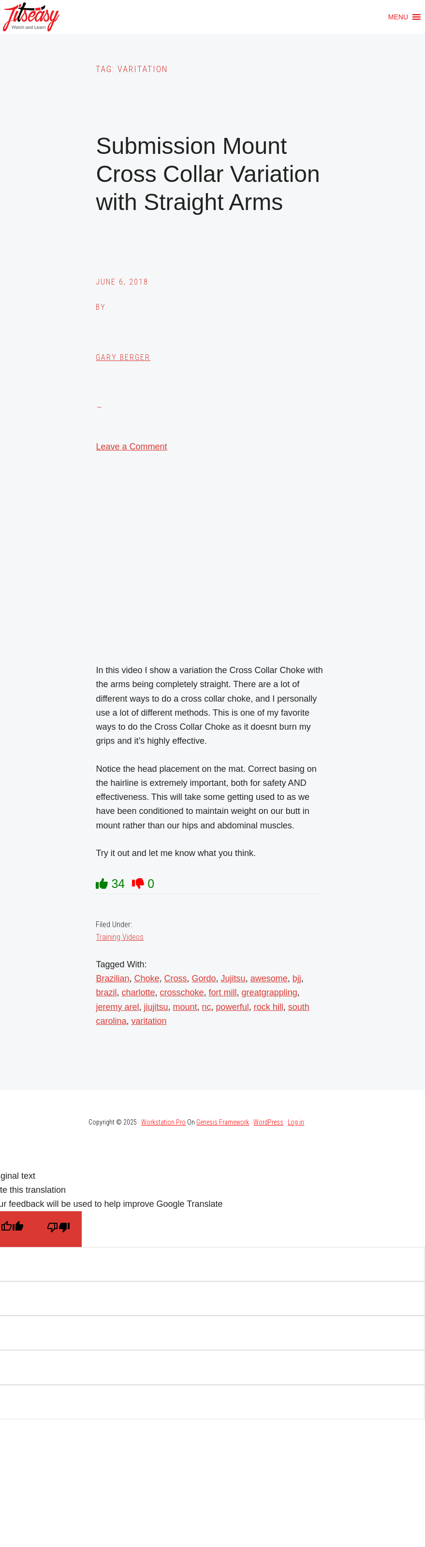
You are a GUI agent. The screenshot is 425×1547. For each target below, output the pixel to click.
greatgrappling (269, 992)
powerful (232, 1007)
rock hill (268, 1007)
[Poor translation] (58, 1229)
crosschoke (182, 992)
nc (206, 1007)
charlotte (138, 992)
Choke (146, 978)
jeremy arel (117, 1007)
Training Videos (120, 937)
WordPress (268, 1122)
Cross (175, 978)
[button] (398, 17)
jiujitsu (156, 1007)
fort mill (223, 992)
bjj (297, 978)
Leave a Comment (131, 446)
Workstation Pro (163, 1122)
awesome (269, 978)
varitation (149, 1021)
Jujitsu (233, 978)
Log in (296, 1122)
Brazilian (112, 978)
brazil (106, 992)
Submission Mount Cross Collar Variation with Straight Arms (208, 173)
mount (185, 1007)
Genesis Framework (222, 1122)
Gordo (204, 978)
